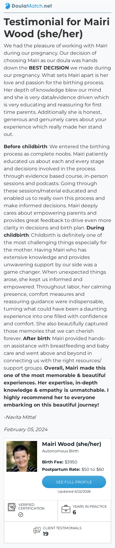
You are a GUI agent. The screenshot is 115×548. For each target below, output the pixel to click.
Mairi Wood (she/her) (71, 444)
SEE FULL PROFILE (74, 482)
